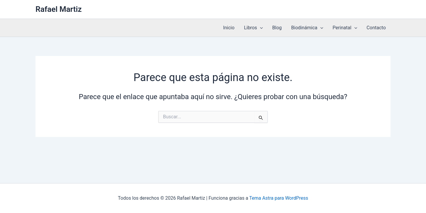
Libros (253, 28)
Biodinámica (307, 28)
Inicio (228, 27)
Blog (277, 27)
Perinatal (345, 28)
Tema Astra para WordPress (278, 198)
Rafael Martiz (59, 9)
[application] (260, 28)
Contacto (376, 27)
